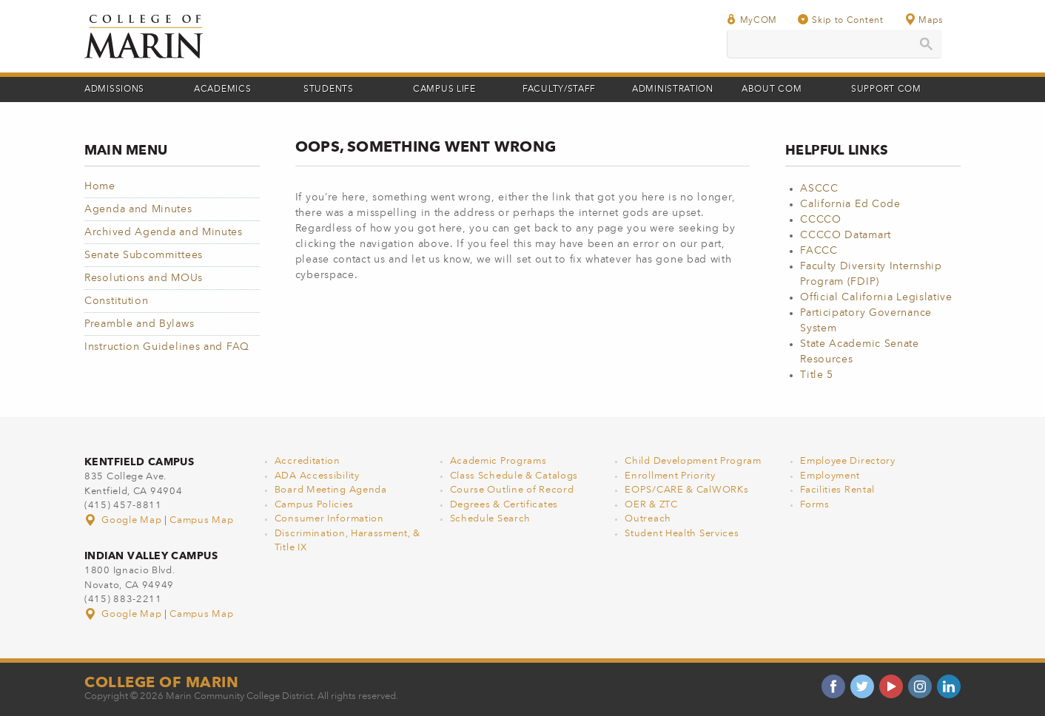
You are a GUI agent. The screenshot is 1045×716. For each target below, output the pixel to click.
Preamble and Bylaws (139, 324)
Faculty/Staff (559, 89)
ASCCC (819, 188)
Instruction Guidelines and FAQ (166, 347)
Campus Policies (314, 505)
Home (99, 186)
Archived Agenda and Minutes (163, 232)
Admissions (114, 89)
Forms (815, 505)
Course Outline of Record (512, 490)
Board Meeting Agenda (331, 490)
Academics (222, 89)
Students (328, 89)
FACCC (819, 251)
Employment (830, 476)
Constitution (116, 301)
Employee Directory (848, 461)
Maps (923, 19)
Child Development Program (693, 461)
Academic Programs (498, 461)
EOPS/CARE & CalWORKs (686, 490)
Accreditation (307, 461)
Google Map (124, 520)
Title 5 (816, 375)
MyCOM (752, 19)
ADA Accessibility (317, 476)
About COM (772, 89)
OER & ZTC (651, 505)
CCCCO (820, 220)
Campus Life (444, 89)
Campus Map (201, 520)
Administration (672, 89)
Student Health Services (682, 533)
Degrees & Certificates (504, 505)
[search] (834, 44)
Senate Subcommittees (143, 255)
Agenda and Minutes (138, 209)
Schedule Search (490, 519)
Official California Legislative (876, 297)
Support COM (886, 89)
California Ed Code (850, 204)
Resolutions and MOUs (143, 278)
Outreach (648, 519)
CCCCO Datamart (845, 235)
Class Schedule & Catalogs (514, 476)
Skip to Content (841, 19)
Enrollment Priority (670, 476)
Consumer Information (329, 519)
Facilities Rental (837, 490)
